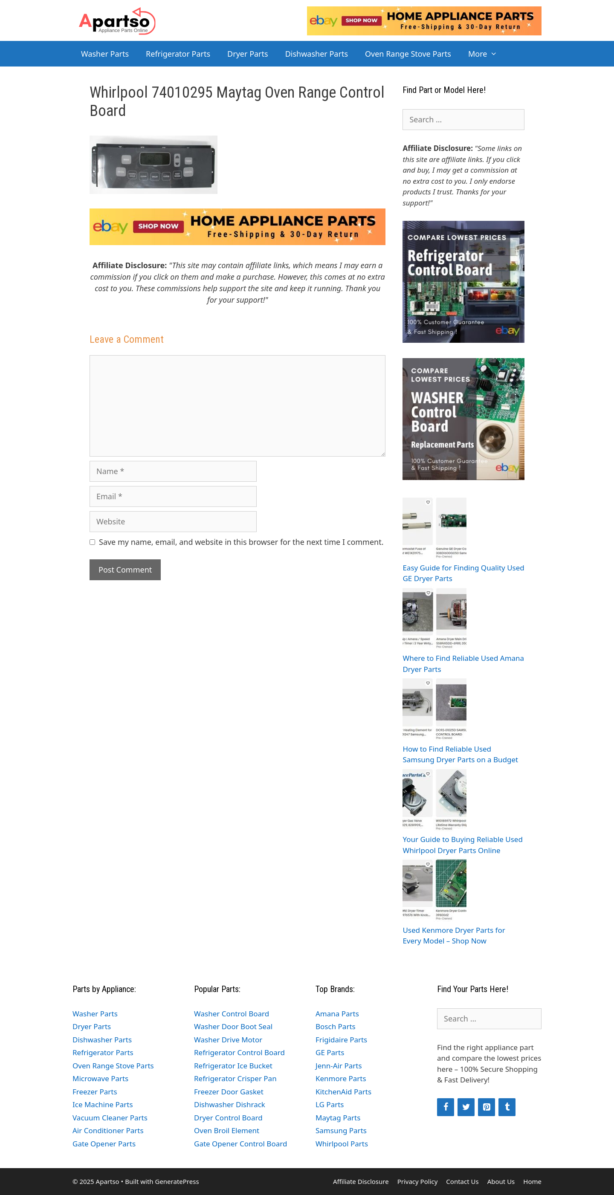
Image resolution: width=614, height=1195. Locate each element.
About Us (501, 1181)
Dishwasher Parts (316, 54)
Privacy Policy (417, 1181)
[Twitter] (466, 1107)
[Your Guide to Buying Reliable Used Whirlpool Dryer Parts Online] (434, 800)
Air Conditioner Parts (108, 1130)
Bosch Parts (336, 1026)
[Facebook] (445, 1107)
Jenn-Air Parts (339, 1066)
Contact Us (462, 1181)
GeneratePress (177, 1181)
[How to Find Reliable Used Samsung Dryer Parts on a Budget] (434, 710)
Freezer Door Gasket (229, 1092)
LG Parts (330, 1104)
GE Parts (330, 1052)
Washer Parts (105, 54)
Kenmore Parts (341, 1078)
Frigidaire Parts (341, 1040)
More (487, 54)
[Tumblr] (507, 1107)
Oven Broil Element (226, 1130)
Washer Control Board (231, 1013)
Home (532, 1181)
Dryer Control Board (228, 1118)
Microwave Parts (100, 1078)
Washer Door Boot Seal (233, 1026)
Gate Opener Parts (104, 1144)
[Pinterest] (486, 1107)
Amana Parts (337, 1013)
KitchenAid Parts (343, 1092)
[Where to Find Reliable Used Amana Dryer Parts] (434, 619)
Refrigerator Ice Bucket (233, 1066)
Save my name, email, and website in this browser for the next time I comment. (241, 542)
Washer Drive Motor (228, 1040)
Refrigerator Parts (178, 54)
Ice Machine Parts (102, 1104)
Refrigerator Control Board (239, 1052)
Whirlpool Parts (342, 1144)
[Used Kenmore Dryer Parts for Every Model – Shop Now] (434, 891)
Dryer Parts (247, 54)
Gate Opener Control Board (240, 1144)
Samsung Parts (341, 1130)
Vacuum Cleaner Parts (110, 1118)
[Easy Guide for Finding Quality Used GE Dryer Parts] (434, 528)
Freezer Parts (94, 1092)
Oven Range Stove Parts (408, 54)
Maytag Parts (338, 1118)
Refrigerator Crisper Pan (235, 1078)
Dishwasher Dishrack (229, 1104)
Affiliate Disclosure (361, 1181)
